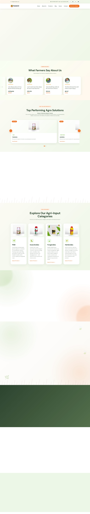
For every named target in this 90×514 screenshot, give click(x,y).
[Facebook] (70, 2)
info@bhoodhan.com (15, 1)
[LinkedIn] (76, 2)
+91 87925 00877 (55, 1)
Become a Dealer (74, 6)
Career (60, 6)
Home (38, 6)
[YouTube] (78, 2)
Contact (66, 6)
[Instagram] (73, 2)
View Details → (15, 143)
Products (50, 6)
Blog (56, 6)
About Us (44, 6)
